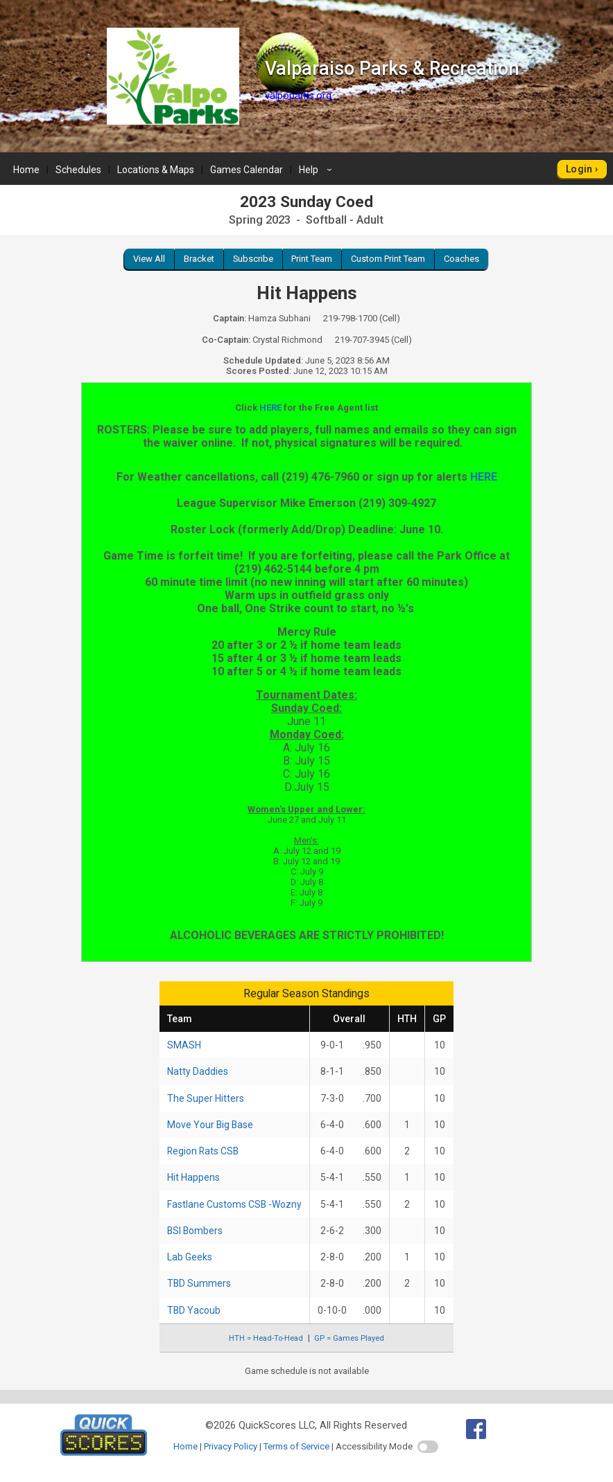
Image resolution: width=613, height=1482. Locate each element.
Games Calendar (246, 169)
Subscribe (253, 258)
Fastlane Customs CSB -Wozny (234, 1204)
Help (317, 169)
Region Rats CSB (203, 1151)
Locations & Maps (155, 169)
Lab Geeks (189, 1256)
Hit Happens (193, 1177)
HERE (270, 407)
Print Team (311, 258)
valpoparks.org (298, 95)
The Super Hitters (205, 1098)
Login (579, 169)
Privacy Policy (230, 1446)
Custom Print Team (388, 258)
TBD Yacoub (194, 1310)
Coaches (461, 258)
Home (26, 169)
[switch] (427, 1446)
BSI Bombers (195, 1230)
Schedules (78, 169)
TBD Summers (199, 1283)
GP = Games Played (349, 1338)
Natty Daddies (197, 1071)
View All (149, 258)
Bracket (199, 258)
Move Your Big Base (210, 1124)
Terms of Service (296, 1446)
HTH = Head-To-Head (266, 1338)
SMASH (184, 1045)
